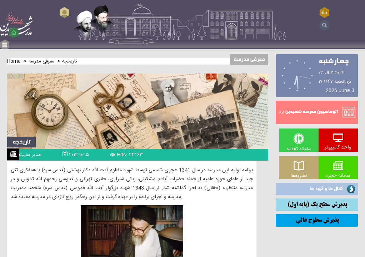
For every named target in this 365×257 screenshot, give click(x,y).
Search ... (324, 25)
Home (14, 61)
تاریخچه (21, 142)
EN (324, 12)
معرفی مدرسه (41, 61)
